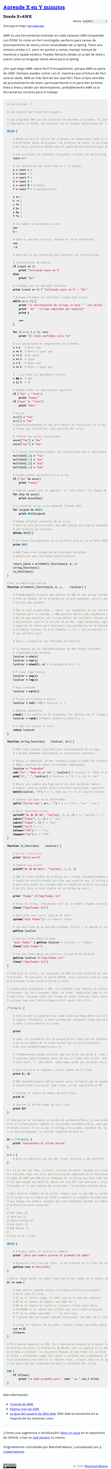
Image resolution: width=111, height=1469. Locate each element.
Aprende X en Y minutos (34, 7)
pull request (41, 1437)
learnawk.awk (35, 26)
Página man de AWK (24, 1409)
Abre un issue (70, 1433)
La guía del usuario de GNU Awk (33, 1414)
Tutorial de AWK (21, 1404)
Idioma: (77, 21)
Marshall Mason (96, 1466)
